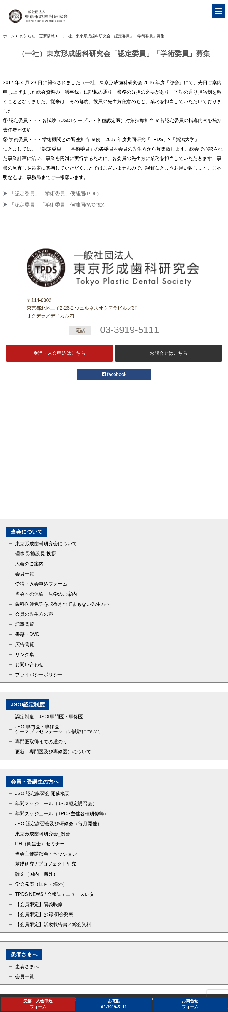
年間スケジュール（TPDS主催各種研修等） (62, 813)
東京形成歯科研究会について (46, 543)
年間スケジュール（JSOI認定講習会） (56, 803)
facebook (114, 374)
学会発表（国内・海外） (41, 884)
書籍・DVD (27, 634)
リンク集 (24, 654)
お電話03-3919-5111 (114, 1003)
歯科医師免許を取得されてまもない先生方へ (62, 604)
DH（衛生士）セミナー (40, 844)
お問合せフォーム (190, 1003)
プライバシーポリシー (39, 674)
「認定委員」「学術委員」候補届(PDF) (54, 193)
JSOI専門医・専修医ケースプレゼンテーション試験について (58, 729)
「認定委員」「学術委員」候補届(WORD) (57, 205)
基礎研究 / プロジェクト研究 (45, 864)
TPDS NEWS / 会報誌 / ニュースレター (57, 894)
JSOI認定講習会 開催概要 (42, 793)
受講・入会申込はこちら (59, 353)
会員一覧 (24, 574)
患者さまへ (27, 966)
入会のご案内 (29, 564)
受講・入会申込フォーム (41, 584)
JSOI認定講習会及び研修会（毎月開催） (58, 823)
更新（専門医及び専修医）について (53, 751)
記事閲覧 (24, 624)
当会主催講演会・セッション (46, 854)
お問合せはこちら (169, 353)
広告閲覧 (24, 644)
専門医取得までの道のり (41, 741)
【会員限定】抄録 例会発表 (44, 914)
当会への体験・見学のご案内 (46, 594)
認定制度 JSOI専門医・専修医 (49, 716)
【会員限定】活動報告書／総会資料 (53, 924)
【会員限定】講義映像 (39, 904)
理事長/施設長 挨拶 (35, 553)
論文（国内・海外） (36, 874)
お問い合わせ (29, 664)
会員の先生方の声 (34, 614)
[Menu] (218, 11)
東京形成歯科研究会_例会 (42, 834)
